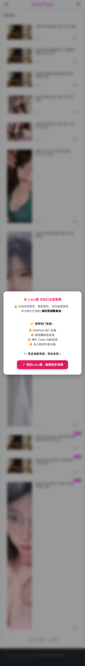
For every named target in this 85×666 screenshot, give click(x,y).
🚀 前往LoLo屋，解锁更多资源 (42, 364)
